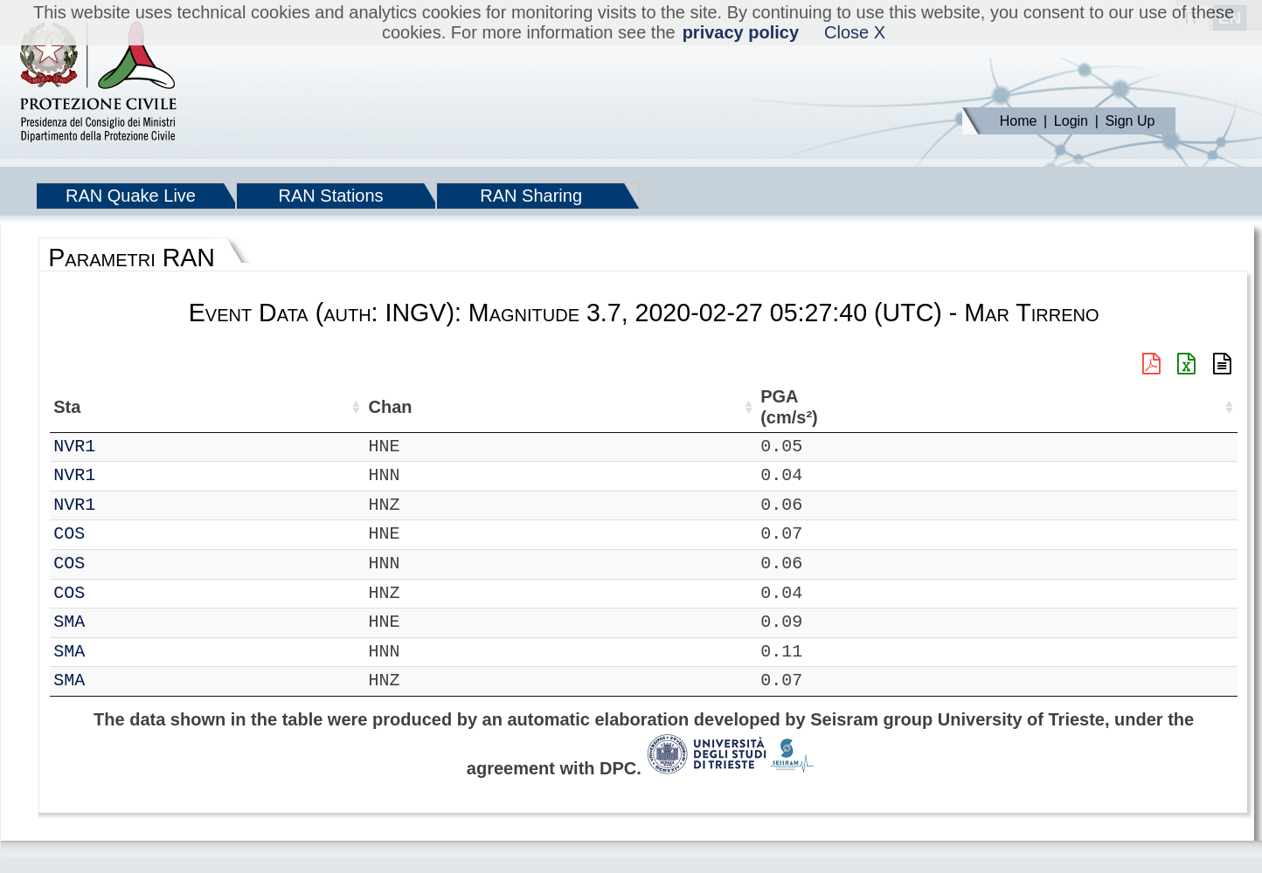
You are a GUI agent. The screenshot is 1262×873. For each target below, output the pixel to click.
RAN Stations (331, 195)
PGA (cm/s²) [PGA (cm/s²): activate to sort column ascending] (826, 407)
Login (1071, 120)
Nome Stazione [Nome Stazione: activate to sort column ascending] (484, 406)
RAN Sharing (531, 195)
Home (1018, 120)
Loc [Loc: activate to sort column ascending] (227, 406)
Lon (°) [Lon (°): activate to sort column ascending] (370, 406)
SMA (116, 622)
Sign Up (1130, 120)
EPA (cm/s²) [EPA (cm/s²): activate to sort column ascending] (902, 407)
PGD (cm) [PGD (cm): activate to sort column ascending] (1038, 407)
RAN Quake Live (131, 195)
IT (63, 446)
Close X (854, 32)
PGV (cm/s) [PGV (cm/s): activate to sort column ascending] (975, 407)
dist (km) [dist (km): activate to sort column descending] (759, 407)
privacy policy (741, 32)
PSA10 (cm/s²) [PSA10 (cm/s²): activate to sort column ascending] (1194, 407)
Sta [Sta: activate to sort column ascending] (114, 406)
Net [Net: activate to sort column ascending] (67, 406)
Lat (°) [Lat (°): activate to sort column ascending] (286, 406)
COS (116, 534)
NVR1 (121, 446)
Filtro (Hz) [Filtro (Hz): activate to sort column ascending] (651, 407)
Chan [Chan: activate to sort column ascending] (171, 406)
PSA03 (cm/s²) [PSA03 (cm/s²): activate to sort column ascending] (1118, 407)
